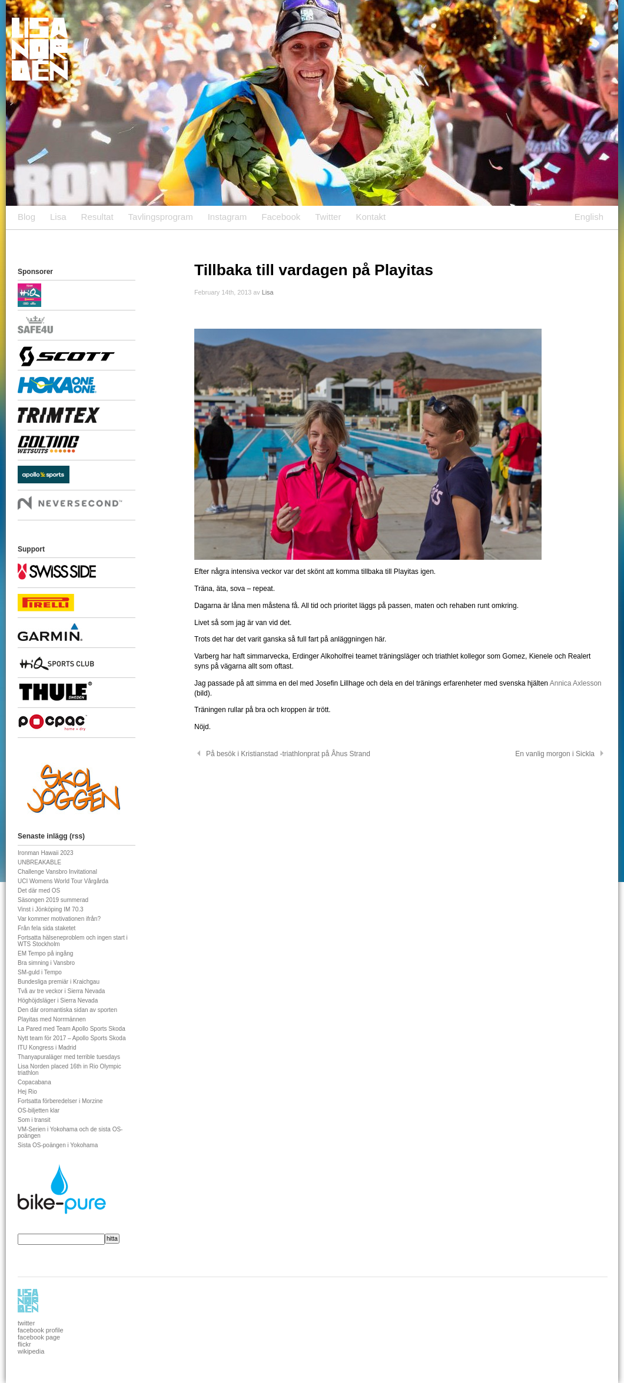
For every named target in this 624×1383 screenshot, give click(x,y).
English (589, 217)
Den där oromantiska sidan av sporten (67, 1010)
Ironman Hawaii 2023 (46, 853)
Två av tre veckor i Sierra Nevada (61, 991)
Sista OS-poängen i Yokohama (58, 1145)
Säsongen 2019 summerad (53, 900)
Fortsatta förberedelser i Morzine (60, 1101)
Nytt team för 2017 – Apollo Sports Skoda (71, 1038)
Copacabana (34, 1082)
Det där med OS (39, 890)
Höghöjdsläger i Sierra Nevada (58, 1000)
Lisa (58, 217)
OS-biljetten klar (38, 1110)
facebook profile (41, 1330)
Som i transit (34, 1120)
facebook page (39, 1337)
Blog (26, 217)
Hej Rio (27, 1091)
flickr (24, 1344)
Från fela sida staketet (46, 928)
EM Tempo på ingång (45, 953)
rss (77, 836)
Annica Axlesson (576, 683)
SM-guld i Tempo (40, 972)
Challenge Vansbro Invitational (57, 871)
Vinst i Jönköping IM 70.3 (51, 909)
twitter (26, 1323)
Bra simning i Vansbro (46, 963)
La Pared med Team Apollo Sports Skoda (71, 1028)
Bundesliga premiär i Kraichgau (58, 981)
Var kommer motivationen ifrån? (59, 919)
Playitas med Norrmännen (52, 1019)
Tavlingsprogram (160, 217)
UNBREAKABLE (39, 862)
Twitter (328, 217)
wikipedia (31, 1351)
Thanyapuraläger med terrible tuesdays (69, 1057)
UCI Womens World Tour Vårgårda (63, 881)
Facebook (280, 217)
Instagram (227, 217)
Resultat (97, 217)
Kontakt (371, 217)
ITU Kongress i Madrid (47, 1047)
